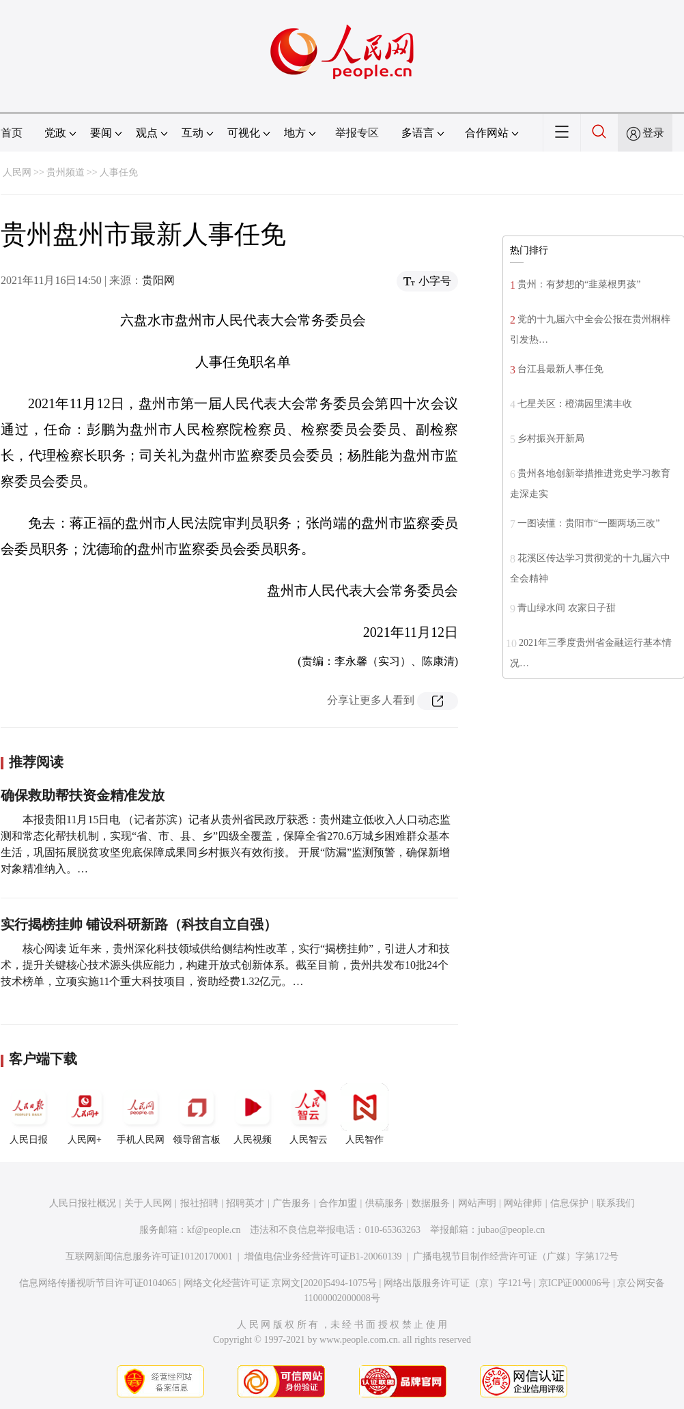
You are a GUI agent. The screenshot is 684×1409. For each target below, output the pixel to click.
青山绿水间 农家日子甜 (566, 608)
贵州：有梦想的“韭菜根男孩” (578, 284)
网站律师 (523, 1203)
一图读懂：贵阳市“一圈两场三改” (588, 523)
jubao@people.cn (511, 1230)
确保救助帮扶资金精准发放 (83, 795)
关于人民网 (148, 1203)
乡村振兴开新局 (550, 438)
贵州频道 (65, 172)
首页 (12, 133)
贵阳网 (158, 280)
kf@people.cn (214, 1230)
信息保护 (569, 1203)
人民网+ (85, 1114)
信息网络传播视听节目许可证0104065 (98, 1283)
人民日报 (29, 1114)
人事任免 (119, 172)
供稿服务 (384, 1203)
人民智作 (364, 1114)
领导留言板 (196, 1114)
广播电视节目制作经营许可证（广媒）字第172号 (515, 1256)
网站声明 (477, 1203)
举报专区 (357, 133)
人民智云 (308, 1114)
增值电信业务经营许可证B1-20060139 (323, 1256)
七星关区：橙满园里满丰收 (574, 404)
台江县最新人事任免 (560, 369)
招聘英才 (245, 1203)
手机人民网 (141, 1114)
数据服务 (431, 1203)
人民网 (17, 172)
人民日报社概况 (82, 1203)
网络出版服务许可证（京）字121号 (458, 1283)
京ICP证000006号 (575, 1283)
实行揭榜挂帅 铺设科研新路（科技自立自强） (139, 924)
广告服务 (291, 1203)
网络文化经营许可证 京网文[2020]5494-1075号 (280, 1283)
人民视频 (252, 1114)
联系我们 (616, 1203)
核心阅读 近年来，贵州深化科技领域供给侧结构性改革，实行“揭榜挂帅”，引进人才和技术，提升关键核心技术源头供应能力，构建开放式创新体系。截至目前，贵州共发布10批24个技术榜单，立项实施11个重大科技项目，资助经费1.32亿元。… (225, 965)
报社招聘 (199, 1203)
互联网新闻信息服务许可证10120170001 (149, 1256)
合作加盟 (338, 1203)
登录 (653, 133)
